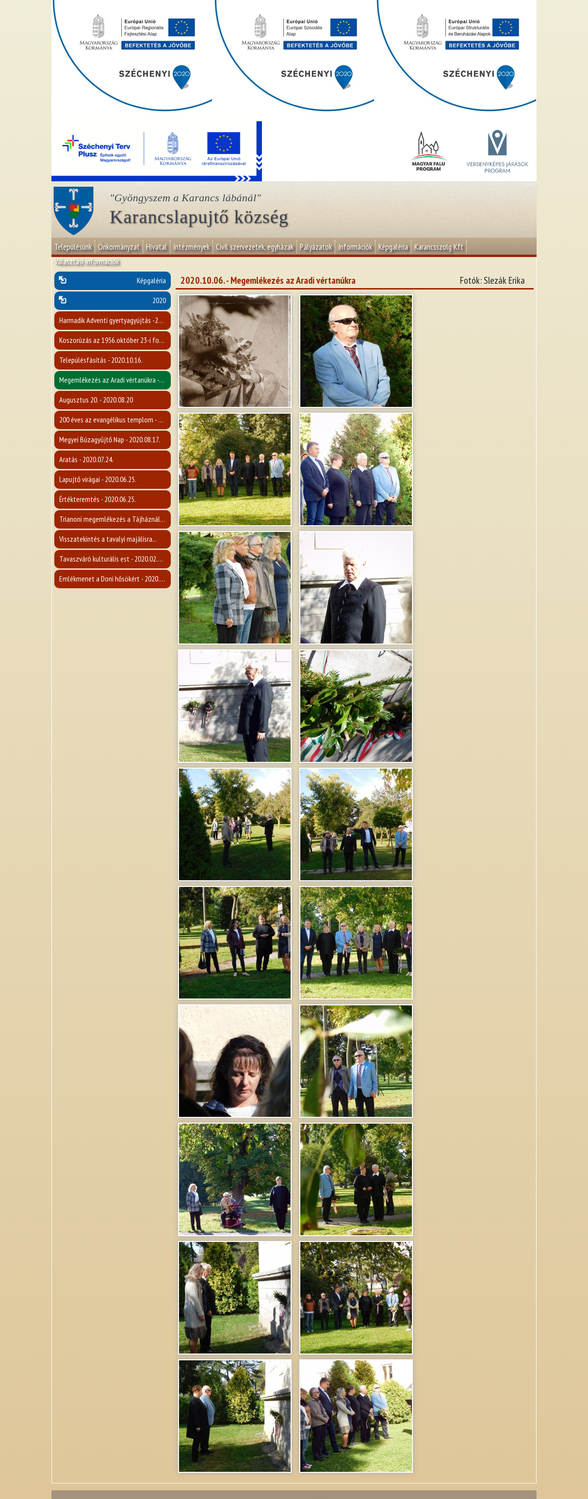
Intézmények (191, 247)
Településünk (73, 247)
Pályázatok (316, 247)
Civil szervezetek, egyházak (255, 247)
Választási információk (86, 261)
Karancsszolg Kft (438, 247)
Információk (355, 247)
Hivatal (156, 247)
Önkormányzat (119, 247)
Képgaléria (393, 247)
